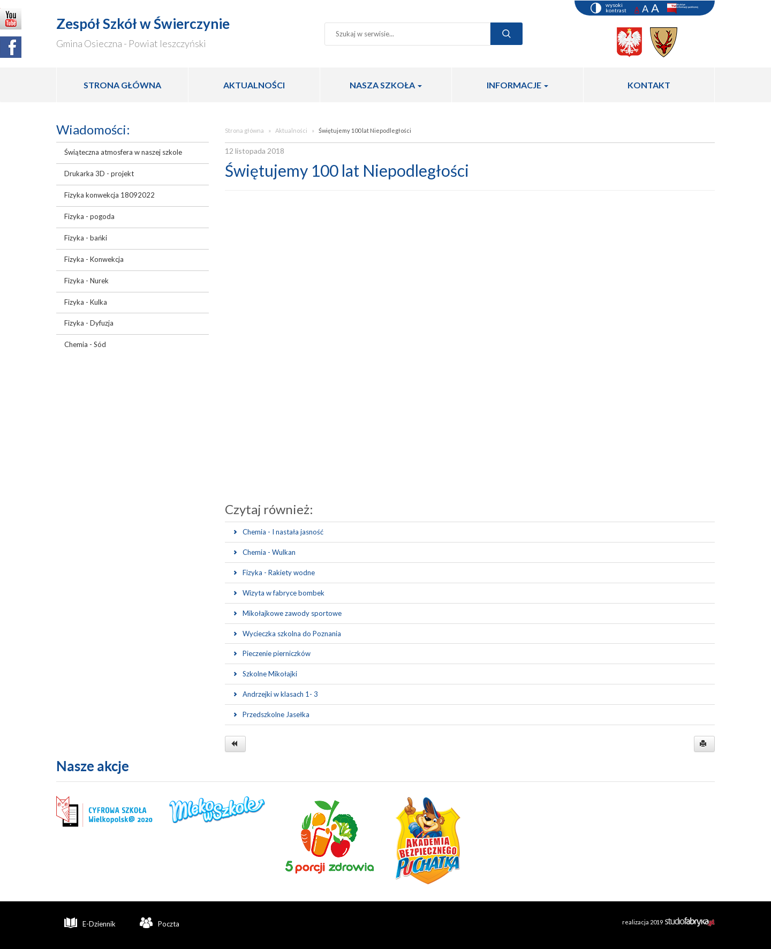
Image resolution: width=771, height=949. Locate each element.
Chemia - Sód (85, 344)
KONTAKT (649, 85)
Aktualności (291, 130)
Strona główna (244, 130)
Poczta (159, 922)
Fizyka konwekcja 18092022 (109, 195)
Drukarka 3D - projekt (99, 173)
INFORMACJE (517, 85)
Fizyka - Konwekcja (94, 259)
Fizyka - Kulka (85, 302)
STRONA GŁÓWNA (122, 85)
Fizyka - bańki (85, 238)
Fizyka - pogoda (89, 216)
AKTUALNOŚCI (254, 85)
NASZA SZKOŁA (386, 85)
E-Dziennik (90, 922)
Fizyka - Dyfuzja (89, 323)
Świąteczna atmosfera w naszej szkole (123, 152)
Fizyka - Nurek (86, 280)
